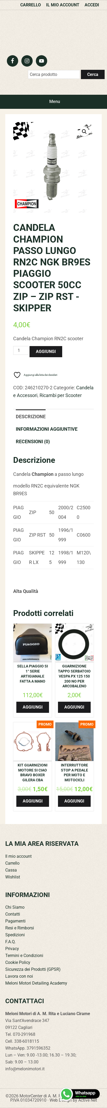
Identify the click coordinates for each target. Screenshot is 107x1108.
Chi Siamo (15, 907)
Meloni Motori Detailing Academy (36, 983)
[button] (84, 131)
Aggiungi (46, 351)
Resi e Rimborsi (19, 927)
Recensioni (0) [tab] (33, 441)
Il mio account (18, 856)
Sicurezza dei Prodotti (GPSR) (33, 969)
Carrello (12, 863)
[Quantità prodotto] (20, 350)
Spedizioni (15, 934)
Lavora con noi (19, 976)
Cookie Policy (17, 962)
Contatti (12, 914)
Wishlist (12, 876)
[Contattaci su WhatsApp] (80, 1094)
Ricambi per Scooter (61, 395)
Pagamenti (15, 921)
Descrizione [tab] (31, 416)
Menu (54, 101)
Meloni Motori (53, 31)
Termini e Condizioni (24, 955)
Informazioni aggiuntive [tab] (46, 429)
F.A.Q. (10, 941)
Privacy (12, 948)
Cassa (11, 870)
